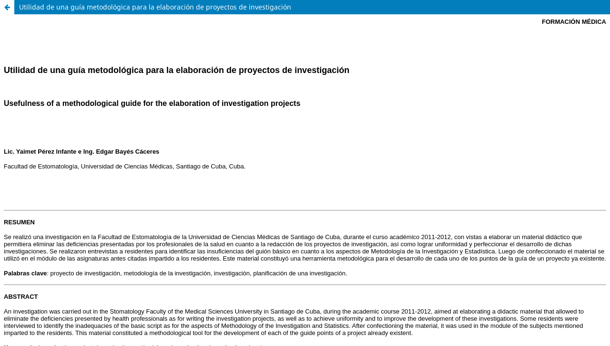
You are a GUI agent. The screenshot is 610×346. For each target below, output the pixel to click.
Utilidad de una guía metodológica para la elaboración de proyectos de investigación (155, 6)
